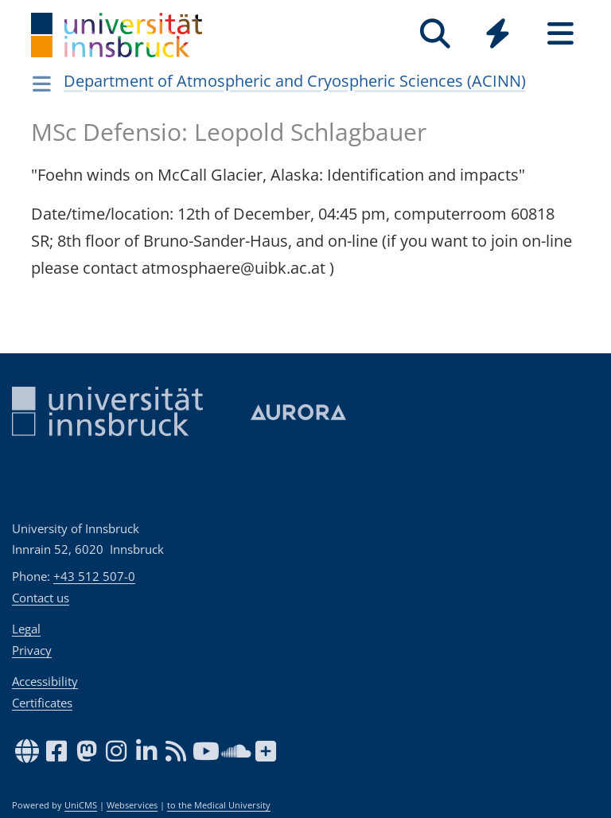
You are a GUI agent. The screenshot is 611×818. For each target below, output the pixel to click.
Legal (26, 629)
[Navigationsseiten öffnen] (42, 83)
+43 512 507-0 (94, 576)
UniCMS (80, 805)
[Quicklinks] (497, 34)
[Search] (434, 34)
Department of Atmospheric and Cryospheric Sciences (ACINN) (295, 81)
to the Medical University (218, 805)
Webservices (132, 805)
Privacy (32, 650)
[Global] (497, 35)
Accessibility (45, 681)
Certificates (42, 703)
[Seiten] (560, 34)
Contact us (40, 598)
